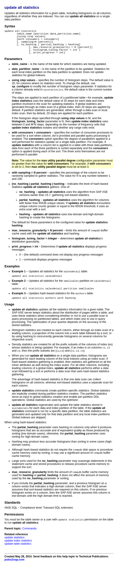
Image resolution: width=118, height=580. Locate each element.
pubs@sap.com (14, 570)
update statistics (14, 548)
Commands (29, 539)
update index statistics (18, 551)
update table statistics (17, 554)
